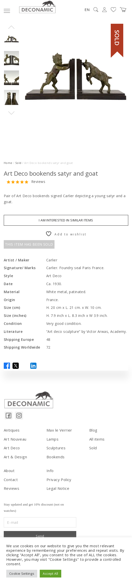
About (9, 470)
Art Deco (12, 447)
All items (97, 439)
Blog (93, 430)
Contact (11, 479)
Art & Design (15, 456)
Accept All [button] (50, 573)
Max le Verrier (59, 430)
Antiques (12, 430)
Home (8, 163)
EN (87, 9)
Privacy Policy (59, 479)
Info (50, 470)
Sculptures (56, 447)
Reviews (38, 182)
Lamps (52, 439)
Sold (18, 163)
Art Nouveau (15, 439)
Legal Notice (57, 488)
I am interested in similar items (66, 220)
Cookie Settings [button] (21, 573)
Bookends (55, 456)
